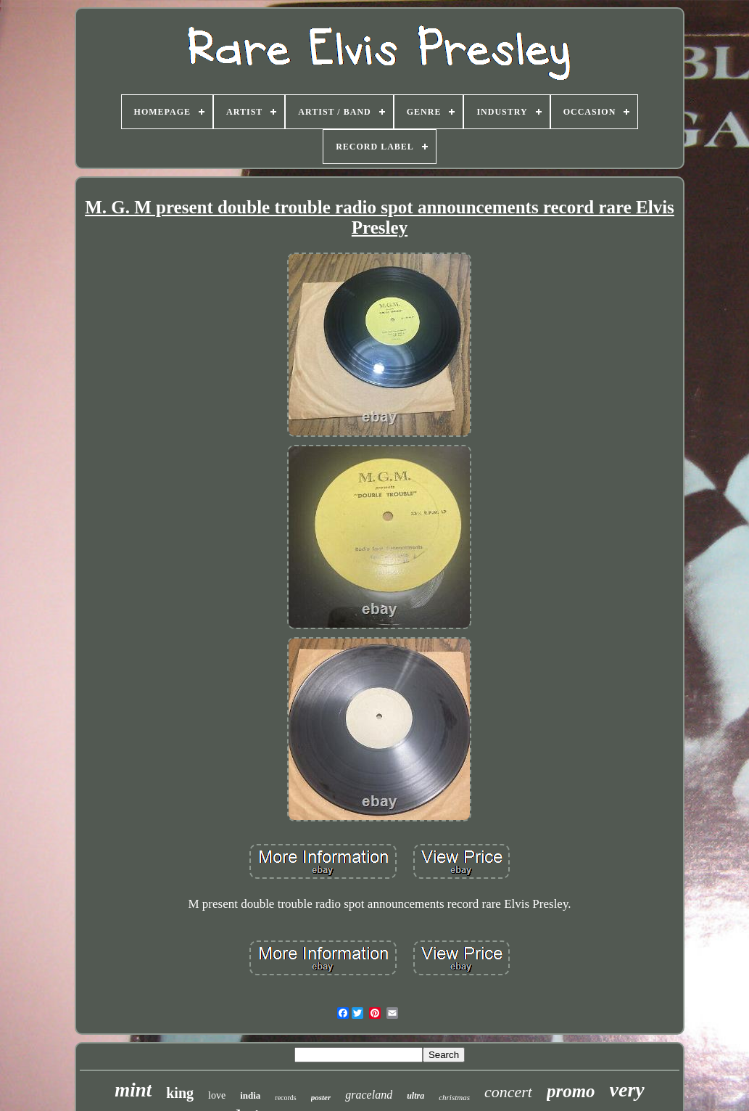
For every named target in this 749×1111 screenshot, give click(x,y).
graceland (368, 1095)
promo (571, 1091)
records (285, 1098)
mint (133, 1090)
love (216, 1095)
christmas (454, 1097)
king (180, 1093)
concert (508, 1092)
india (250, 1095)
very (627, 1089)
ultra (415, 1096)
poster (321, 1097)
